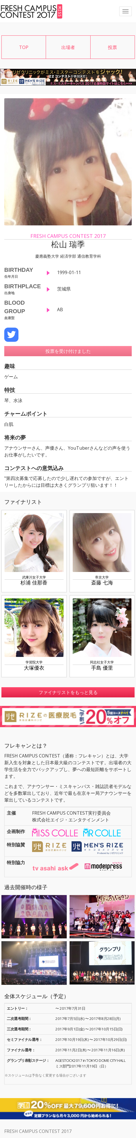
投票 (112, 47)
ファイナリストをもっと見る (68, 692)
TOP (23, 47)
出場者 (68, 47)
